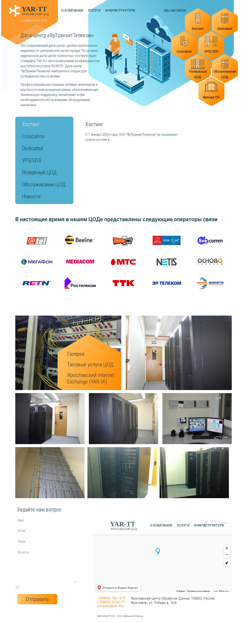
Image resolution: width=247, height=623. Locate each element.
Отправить (37, 599)
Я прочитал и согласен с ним (47, 587)
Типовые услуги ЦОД (90, 364)
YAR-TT (34, 9)
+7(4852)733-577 (34, 21)
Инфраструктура (120, 10)
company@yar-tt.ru (110, 606)
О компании (72, 10)
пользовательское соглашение (45, 587)
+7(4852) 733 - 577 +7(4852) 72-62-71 (111, 600)
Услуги (94, 10)
